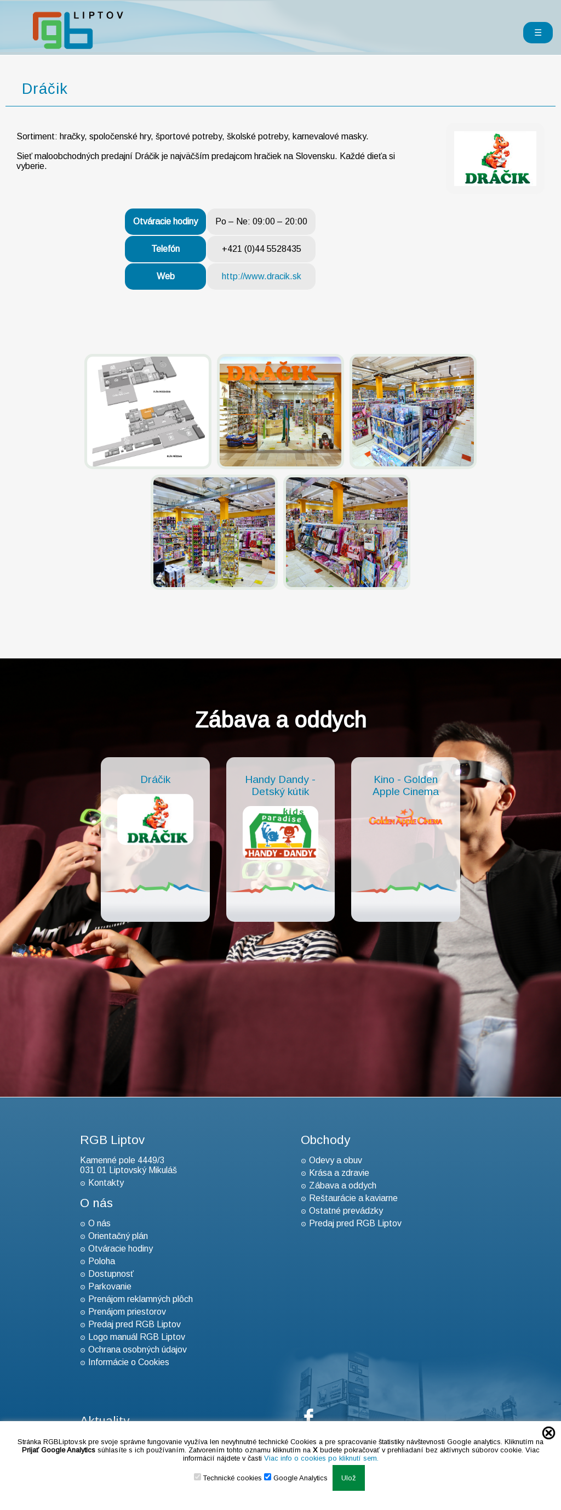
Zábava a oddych (342, 1185)
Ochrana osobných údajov (137, 1349)
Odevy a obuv (335, 1160)
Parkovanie (109, 1286)
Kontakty (106, 1182)
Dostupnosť (111, 1273)
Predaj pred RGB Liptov (134, 1324)
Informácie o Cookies (128, 1362)
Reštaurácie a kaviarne (353, 1198)
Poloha (101, 1261)
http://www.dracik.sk (261, 276)
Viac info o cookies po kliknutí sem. (321, 1458)
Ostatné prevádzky (346, 1210)
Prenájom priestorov (127, 1311)
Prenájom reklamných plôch (140, 1299)
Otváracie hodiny (120, 1248)
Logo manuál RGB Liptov (136, 1337)
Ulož (348, 1478)
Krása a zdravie (339, 1172)
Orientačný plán (118, 1236)
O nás (99, 1223)
